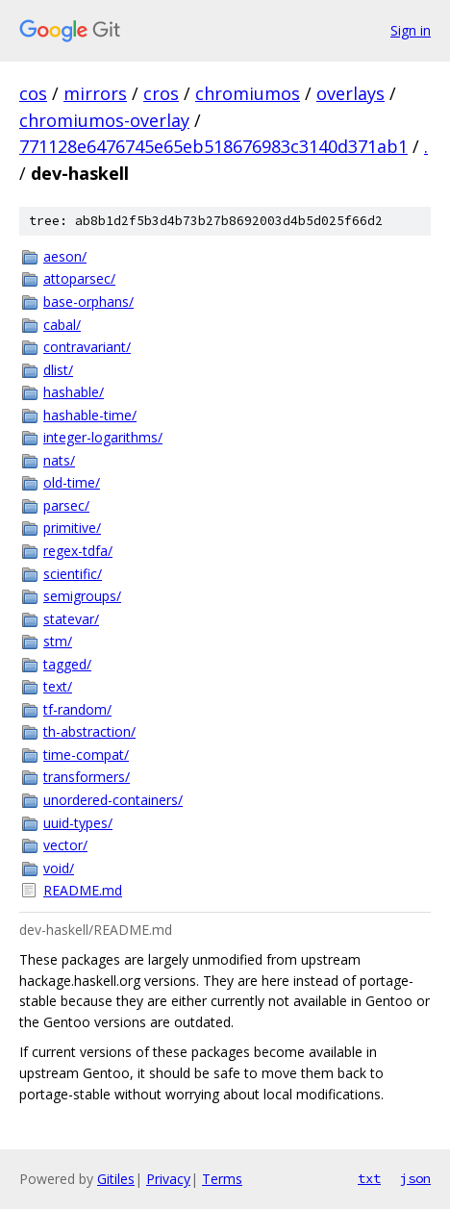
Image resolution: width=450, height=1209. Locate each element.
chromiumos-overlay (104, 120)
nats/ (59, 460)
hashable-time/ (90, 415)
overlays (350, 93)
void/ (58, 868)
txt (369, 1178)
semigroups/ (82, 596)
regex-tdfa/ (77, 551)
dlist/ (58, 370)
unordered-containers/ (113, 800)
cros (161, 93)
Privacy (168, 1179)
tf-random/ (77, 709)
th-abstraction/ (89, 731)
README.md (82, 890)
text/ (57, 686)
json (415, 1178)
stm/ (57, 641)
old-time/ (71, 482)
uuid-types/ (77, 823)
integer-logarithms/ (102, 437)
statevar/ (71, 619)
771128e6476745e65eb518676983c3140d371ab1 (213, 146)
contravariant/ (87, 347)
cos (33, 93)
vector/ (65, 845)
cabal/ (62, 324)
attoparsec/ (79, 278)
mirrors (95, 93)
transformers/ (86, 777)
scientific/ (72, 574)
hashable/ (73, 392)
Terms (222, 1179)
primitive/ (72, 527)
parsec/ (66, 505)
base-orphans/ (88, 301)
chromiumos (247, 93)
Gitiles (116, 1179)
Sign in (410, 30)
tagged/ (67, 664)
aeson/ (65, 256)
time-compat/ (86, 754)
